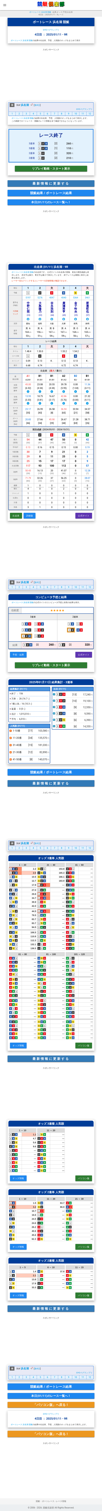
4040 (63, 297)
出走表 (16, 515)
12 (90, 113)
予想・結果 (18, 654)
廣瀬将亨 (64, 308)
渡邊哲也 (87, 308)
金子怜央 (76, 308)
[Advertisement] (51, 74)
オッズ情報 (18, 1045)
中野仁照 (28, 308)
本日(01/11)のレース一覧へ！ (51, 202)
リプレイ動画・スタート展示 (51, 168)
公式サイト (83, 515)
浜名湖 (25, 105)
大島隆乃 (40, 308)
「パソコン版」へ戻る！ (51, 1405)
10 (75, 113)
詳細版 (29, 515)
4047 (51, 297)
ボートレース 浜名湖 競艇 (40, 12)
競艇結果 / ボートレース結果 (51, 193)
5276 (40, 297)
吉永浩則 (52, 308)
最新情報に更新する (51, 183)
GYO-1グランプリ (51, 30)
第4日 (37, 105)
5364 (75, 297)
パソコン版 (83, 1045)
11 (83, 113)
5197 (28, 297)
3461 (87, 297)
